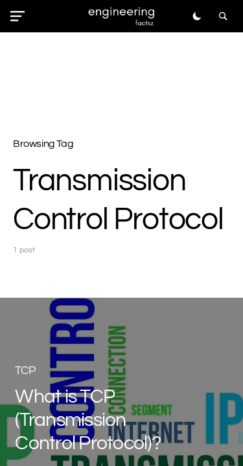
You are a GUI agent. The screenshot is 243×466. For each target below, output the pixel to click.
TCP (25, 370)
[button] (20, 16)
